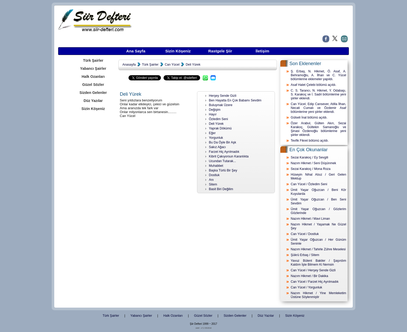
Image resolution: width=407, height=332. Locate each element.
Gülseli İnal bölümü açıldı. (309, 117)
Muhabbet (216, 166)
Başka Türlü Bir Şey (223, 170)
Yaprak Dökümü (220, 128)
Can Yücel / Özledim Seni (309, 184)
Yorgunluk (216, 138)
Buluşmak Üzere (221, 105)
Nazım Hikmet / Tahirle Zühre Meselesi (318, 249)
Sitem (213, 184)
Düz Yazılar (93, 101)
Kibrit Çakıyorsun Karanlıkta (229, 156)
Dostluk (214, 175)
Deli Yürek (193, 64)
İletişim (262, 51)
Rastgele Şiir (220, 51)
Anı (211, 180)
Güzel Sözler (93, 84)
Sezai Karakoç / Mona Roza (310, 169)
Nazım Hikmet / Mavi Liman (310, 218)
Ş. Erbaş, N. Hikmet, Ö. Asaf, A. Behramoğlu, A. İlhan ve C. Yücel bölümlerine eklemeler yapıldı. (318, 75)
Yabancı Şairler (93, 68)
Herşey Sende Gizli (222, 96)
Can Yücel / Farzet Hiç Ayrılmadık (314, 281)
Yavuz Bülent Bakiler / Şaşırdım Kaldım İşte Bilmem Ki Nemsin (318, 262)
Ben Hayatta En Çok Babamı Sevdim (235, 100)
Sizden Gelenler (93, 93)
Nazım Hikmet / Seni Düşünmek (313, 163)
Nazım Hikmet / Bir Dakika (309, 276)
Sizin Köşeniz (178, 51)
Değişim (215, 110)
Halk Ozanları (93, 76)
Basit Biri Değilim (221, 189)
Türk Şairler (93, 60)
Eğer (212, 133)
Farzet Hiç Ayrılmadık (224, 152)
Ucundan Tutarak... (222, 161)
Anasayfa (128, 64)
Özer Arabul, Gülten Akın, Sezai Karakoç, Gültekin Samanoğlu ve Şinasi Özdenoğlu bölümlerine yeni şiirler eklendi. (318, 129)
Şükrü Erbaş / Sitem (305, 255)
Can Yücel (172, 64)
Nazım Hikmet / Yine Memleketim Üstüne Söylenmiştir (318, 295)
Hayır (213, 114)
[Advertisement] (93, 195)
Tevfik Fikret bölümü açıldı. (310, 140)
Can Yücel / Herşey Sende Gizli (313, 270)
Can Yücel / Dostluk (305, 234)
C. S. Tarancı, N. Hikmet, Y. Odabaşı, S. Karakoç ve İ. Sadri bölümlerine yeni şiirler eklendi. (318, 94)
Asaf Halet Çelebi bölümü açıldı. (313, 85)
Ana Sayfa (135, 51)
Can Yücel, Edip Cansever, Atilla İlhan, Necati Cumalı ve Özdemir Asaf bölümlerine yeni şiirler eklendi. (318, 108)
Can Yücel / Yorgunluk (306, 287)
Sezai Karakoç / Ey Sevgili (309, 157)
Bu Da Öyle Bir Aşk (222, 142)
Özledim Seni (218, 119)
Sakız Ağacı (217, 147)
